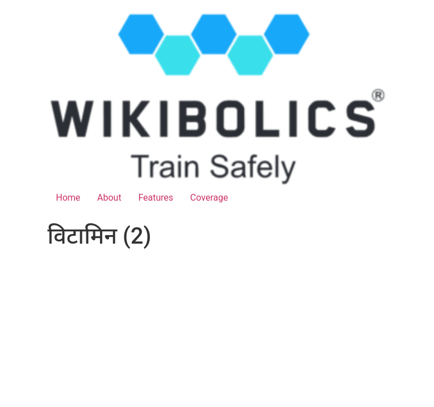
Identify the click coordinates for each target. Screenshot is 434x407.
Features (155, 197)
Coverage (209, 197)
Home (68, 197)
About (109, 197)
